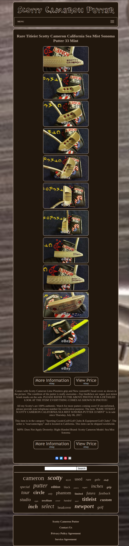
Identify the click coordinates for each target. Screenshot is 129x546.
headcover (64, 507)
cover (57, 500)
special (25, 487)
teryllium (47, 500)
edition (55, 487)
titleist (89, 499)
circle (38, 492)
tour (25, 492)
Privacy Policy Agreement (66, 533)
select (47, 506)
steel (76, 501)
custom (106, 499)
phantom (63, 492)
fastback (104, 493)
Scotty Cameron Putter (65, 521)
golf (100, 507)
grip (109, 487)
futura (91, 493)
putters (76, 488)
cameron (33, 478)
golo (97, 479)
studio (25, 499)
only (50, 493)
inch (33, 506)
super (85, 487)
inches (97, 486)
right (36, 501)
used (78, 479)
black (67, 487)
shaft (106, 480)
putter (40, 485)
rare (88, 479)
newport (84, 506)
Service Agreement (65, 539)
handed (67, 500)
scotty (55, 477)
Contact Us (65, 527)
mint (68, 480)
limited (79, 493)
